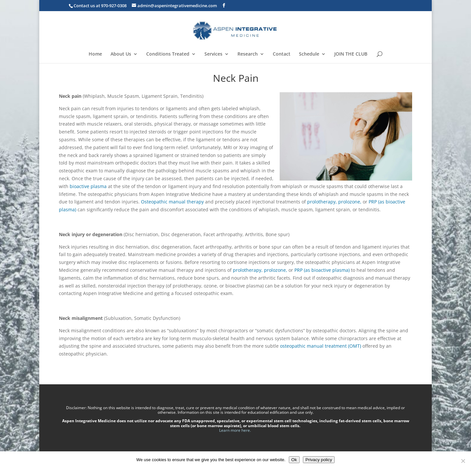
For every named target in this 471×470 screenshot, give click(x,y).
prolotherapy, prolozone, (334, 202)
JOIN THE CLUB (350, 54)
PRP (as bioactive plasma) (322, 270)
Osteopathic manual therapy (172, 202)
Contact (281, 54)
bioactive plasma (88, 186)
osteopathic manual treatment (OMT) (320, 346)
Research (247, 54)
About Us (121, 54)
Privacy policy (318, 459)
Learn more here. (235, 430)
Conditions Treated (167, 54)
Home (95, 54)
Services (213, 54)
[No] (463, 461)
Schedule (309, 54)
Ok (294, 459)
